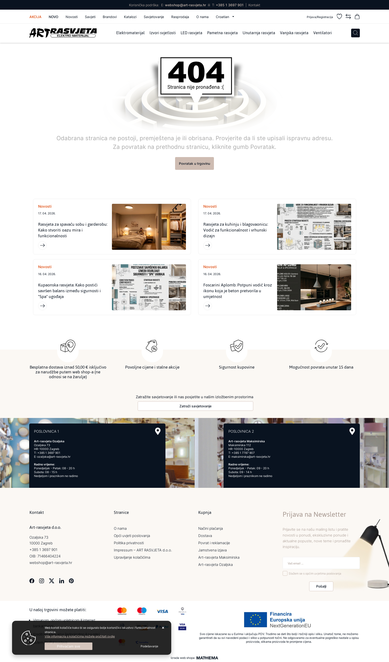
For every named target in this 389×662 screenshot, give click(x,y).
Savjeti (90, 17)
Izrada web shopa (183, 657)
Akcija (35, 17)
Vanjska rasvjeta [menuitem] (294, 33)
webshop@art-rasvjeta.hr (185, 5)
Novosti (72, 17)
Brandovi (110, 17)
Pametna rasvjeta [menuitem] (222, 33)
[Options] (149, 646)
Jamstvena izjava (212, 550)
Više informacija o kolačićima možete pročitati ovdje (80, 636)
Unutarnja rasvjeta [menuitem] (259, 33)
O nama (202, 17)
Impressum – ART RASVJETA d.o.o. (143, 550)
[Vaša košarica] (357, 17)
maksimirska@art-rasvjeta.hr (251, 456)
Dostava (205, 535)
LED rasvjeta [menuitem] (191, 33)
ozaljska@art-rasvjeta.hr (53, 456)
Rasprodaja (180, 17)
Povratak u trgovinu (194, 163)
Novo (53, 17)
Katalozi (130, 17)
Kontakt (254, 5)
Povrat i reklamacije (214, 543)
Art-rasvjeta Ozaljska (215, 564)
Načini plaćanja (210, 528)
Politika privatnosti (129, 543)
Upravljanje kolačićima (132, 557)
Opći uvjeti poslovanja (132, 535)
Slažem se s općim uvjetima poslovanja (315, 574)
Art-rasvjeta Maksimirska (218, 557)
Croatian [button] (223, 17)
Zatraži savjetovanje (195, 406)
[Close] (68, 646)
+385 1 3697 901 (230, 5)
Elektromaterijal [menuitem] (130, 33)
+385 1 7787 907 (243, 453)
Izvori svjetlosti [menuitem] (163, 33)
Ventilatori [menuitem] (322, 33)
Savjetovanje (154, 17)
